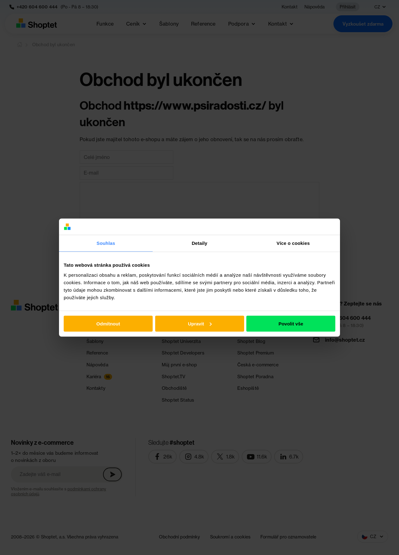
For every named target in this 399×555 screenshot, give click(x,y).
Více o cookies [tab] (293, 243)
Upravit (200, 323)
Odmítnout (108, 323)
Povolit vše (290, 323)
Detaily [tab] (199, 243)
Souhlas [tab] (105, 243)
